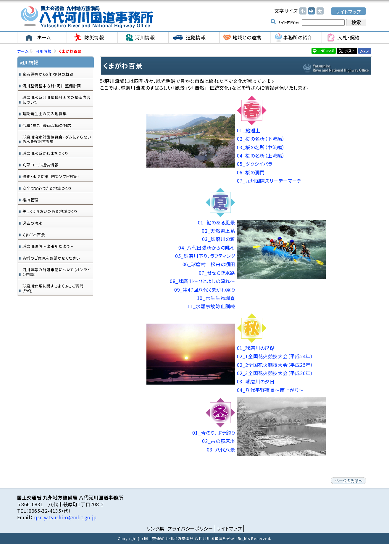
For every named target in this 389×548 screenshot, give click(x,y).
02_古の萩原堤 (218, 441)
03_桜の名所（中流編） (261, 147)
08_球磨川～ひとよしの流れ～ (202, 281)
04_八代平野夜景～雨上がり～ (270, 390)
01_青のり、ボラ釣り (213, 432)
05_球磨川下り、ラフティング (205, 256)
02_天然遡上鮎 (218, 230)
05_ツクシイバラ (254, 164)
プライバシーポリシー (190, 528)
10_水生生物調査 (216, 298)
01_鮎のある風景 (216, 222)
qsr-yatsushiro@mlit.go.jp (65, 517)
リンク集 (155, 528)
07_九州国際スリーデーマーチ (269, 180)
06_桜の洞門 (251, 172)
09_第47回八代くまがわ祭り (204, 289)
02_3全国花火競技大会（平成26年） (275, 373)
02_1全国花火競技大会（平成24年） (275, 356)
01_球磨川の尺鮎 (256, 348)
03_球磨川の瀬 (218, 239)
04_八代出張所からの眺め (206, 247)
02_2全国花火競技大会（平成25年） (275, 364)
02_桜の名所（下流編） (261, 138)
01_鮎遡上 (248, 130)
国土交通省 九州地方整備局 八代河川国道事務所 (86, 17)
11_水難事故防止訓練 (211, 306)
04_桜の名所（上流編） (261, 155)
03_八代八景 (221, 449)
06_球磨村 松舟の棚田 (209, 264)
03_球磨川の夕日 (256, 381)
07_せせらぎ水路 (217, 273)
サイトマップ (348, 11)
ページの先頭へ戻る (348, 481)
